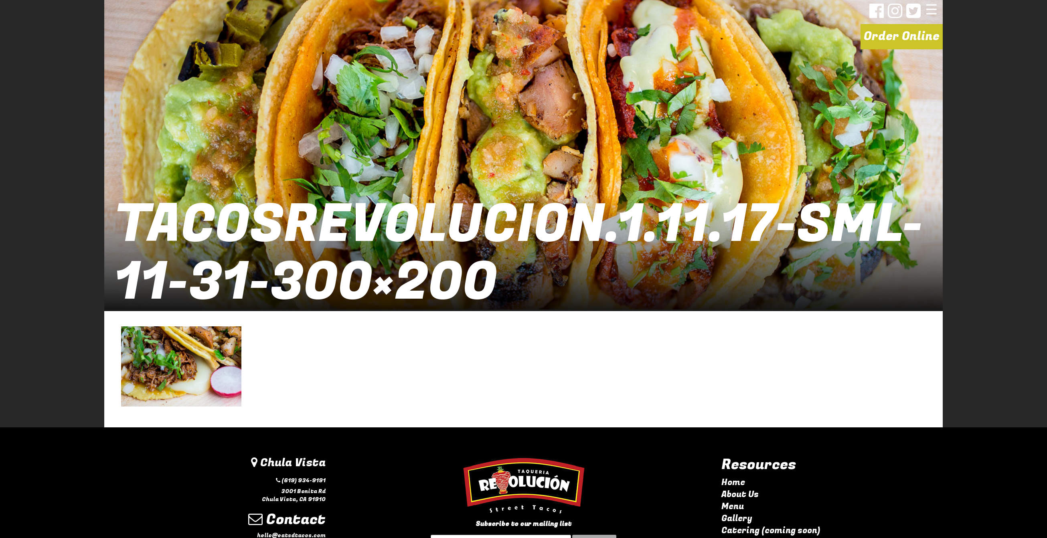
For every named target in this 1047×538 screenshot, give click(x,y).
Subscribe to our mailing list (523, 524)
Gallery (736, 518)
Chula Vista (288, 463)
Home (733, 482)
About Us (740, 494)
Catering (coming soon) (770, 530)
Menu (732, 506)
